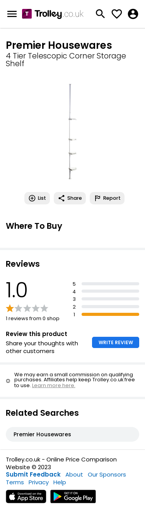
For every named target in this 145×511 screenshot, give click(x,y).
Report (107, 198)
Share (70, 198)
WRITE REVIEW (116, 342)
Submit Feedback (33, 474)
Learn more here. (53, 385)
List (37, 198)
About (74, 474)
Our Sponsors (107, 474)
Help (59, 482)
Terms (15, 482)
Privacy (39, 482)
